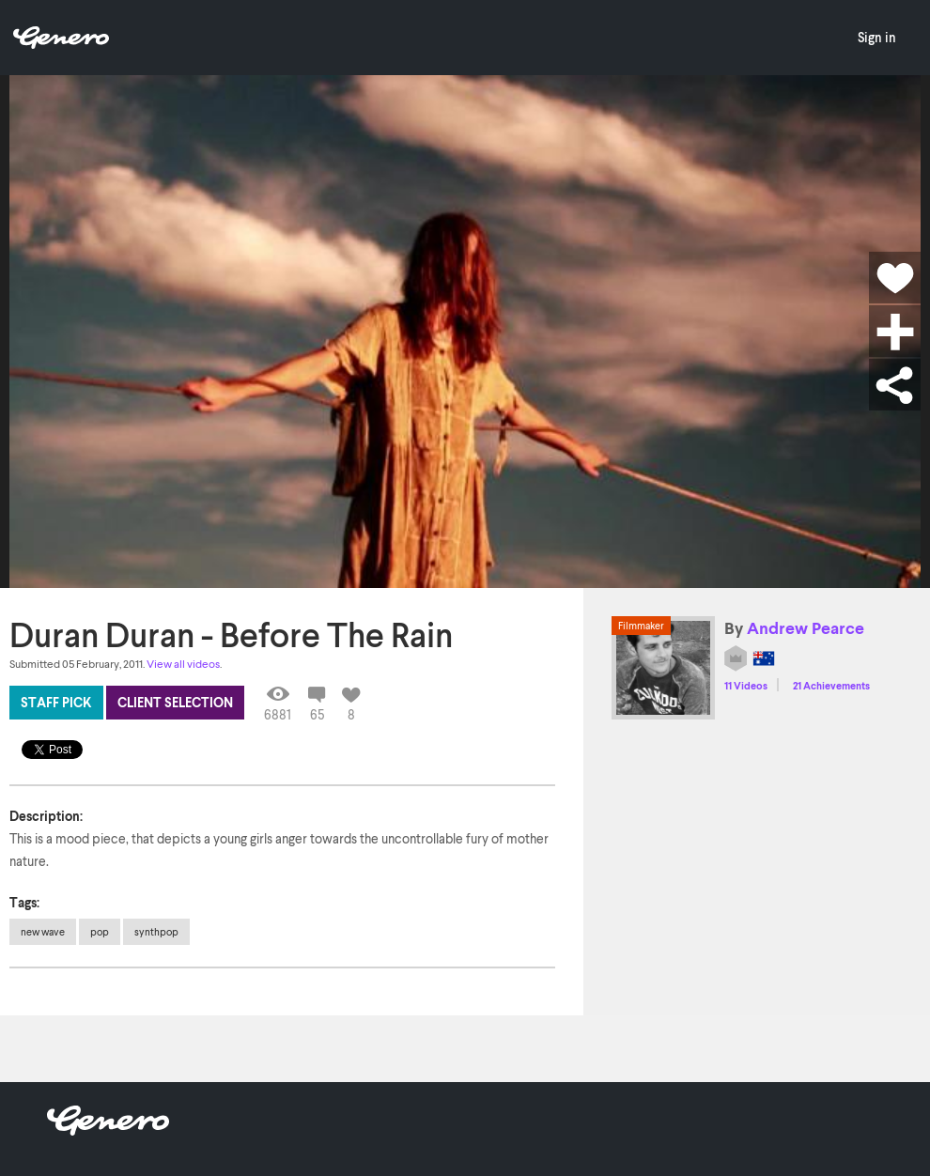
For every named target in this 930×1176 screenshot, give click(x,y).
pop (99, 931)
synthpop (156, 931)
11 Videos (745, 685)
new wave (43, 931)
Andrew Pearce (805, 627)
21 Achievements (831, 685)
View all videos (183, 664)
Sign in (877, 37)
